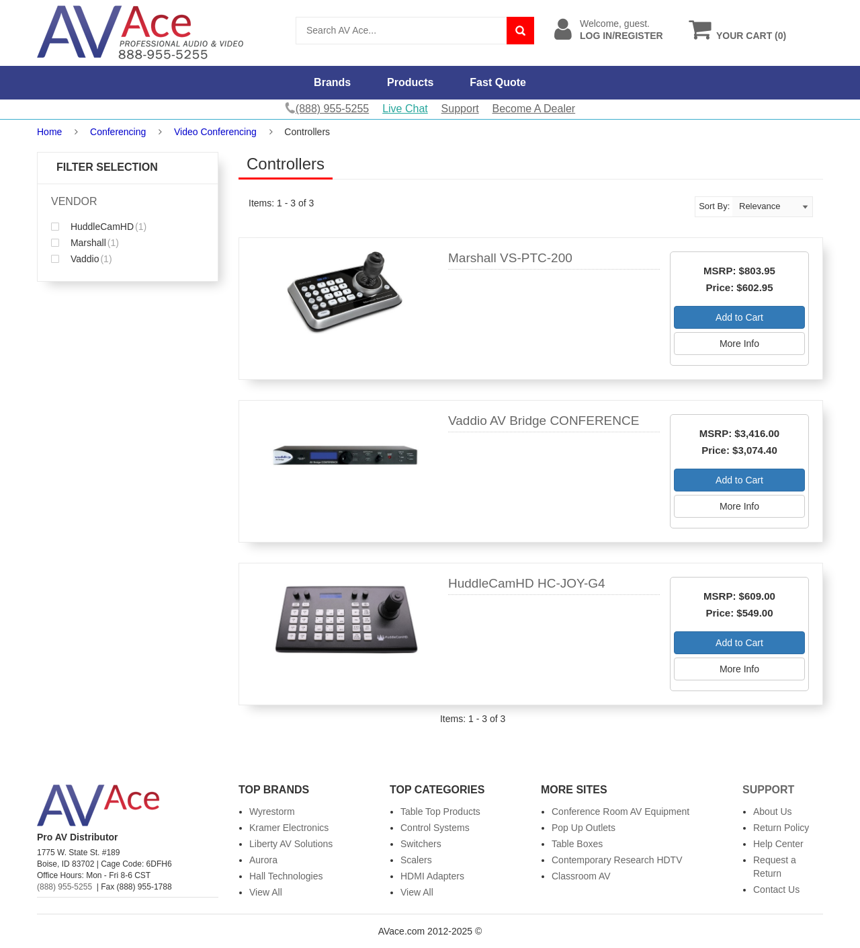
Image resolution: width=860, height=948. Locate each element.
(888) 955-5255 (64, 887)
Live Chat (405, 108)
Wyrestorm (272, 811)
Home (49, 131)
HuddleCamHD (98, 227)
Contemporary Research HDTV (617, 860)
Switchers (420, 843)
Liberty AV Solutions (291, 843)
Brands (332, 82)
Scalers (416, 860)
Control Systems (435, 827)
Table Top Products (440, 811)
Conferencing (118, 131)
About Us (772, 811)
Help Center (778, 843)
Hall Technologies (285, 876)
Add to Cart (739, 317)
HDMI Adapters (432, 876)
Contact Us (776, 889)
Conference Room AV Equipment (620, 811)
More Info (739, 343)
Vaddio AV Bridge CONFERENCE (543, 420)
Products (410, 82)
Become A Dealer (534, 108)
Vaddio (81, 259)
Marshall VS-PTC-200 (510, 258)
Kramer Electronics (289, 827)
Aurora (263, 860)
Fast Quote (498, 82)
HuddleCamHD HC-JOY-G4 (526, 583)
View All (265, 892)
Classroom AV (581, 876)
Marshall (85, 243)
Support (460, 108)
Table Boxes (577, 843)
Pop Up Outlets (583, 827)
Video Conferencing (215, 131)
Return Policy (781, 827)
